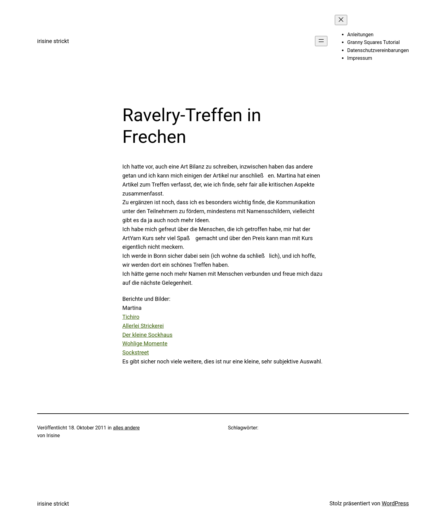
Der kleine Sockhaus (147, 335)
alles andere (126, 428)
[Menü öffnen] (321, 41)
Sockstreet (135, 352)
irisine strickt (53, 41)
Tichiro (130, 317)
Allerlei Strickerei (143, 326)
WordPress (395, 503)
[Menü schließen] (341, 20)
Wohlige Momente (144, 343)
